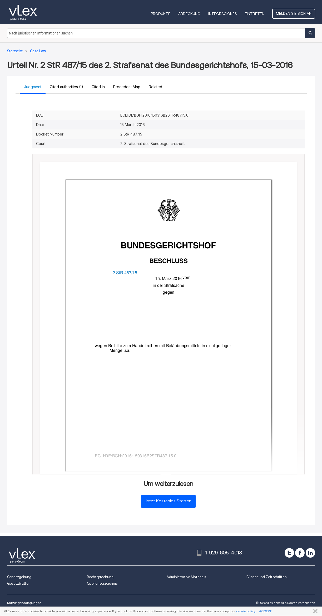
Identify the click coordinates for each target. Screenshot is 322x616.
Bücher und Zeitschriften (266, 577)
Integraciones (222, 14)
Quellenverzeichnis (102, 583)
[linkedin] (310, 553)
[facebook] (300, 553)
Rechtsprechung (100, 577)
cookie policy (245, 611)
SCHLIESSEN (314, 611)
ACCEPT (265, 611)
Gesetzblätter (18, 583)
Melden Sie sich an (293, 13)
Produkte (160, 14)
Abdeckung (189, 14)
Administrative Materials (186, 577)
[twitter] (289, 553)
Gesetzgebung (19, 577)
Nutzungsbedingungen (24, 602)
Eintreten (254, 14)
